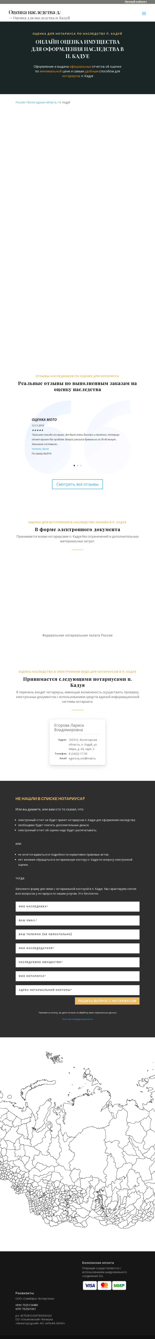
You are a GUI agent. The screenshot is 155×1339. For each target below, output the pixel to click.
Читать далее (40, 449)
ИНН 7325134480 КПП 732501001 (26, 1307)
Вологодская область (42, 102)
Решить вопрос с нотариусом (100, 1002)
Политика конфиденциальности (77, 1021)
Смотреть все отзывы (77, 484)
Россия (20, 102)
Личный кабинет (136, 1)
